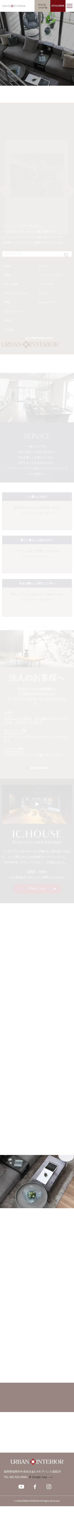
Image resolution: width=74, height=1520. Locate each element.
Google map (39, 1477)
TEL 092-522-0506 (15, 1477)
